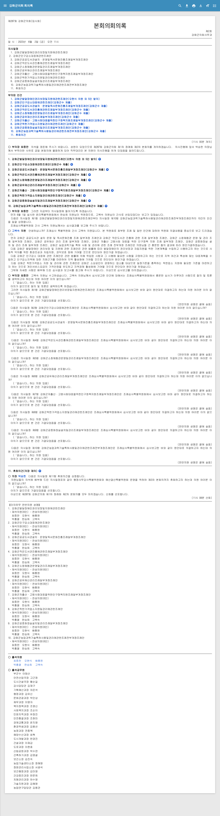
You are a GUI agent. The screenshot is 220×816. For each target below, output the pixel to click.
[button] (201, 6)
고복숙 (53, 234)
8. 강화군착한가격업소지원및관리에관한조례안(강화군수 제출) (83, 124)
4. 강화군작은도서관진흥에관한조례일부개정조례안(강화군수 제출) (86, 109)
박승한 (59, 494)
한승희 (65, 682)
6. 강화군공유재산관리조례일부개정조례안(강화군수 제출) (81, 117)
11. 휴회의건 (54, 135)
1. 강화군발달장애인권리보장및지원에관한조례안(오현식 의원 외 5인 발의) (91, 99)
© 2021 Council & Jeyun (13, 812)
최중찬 (54, 678)
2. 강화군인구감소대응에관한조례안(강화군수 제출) (77, 102)
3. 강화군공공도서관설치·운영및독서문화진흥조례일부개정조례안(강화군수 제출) (95, 106)
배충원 (76, 678)
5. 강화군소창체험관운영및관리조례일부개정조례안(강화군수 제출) (86, 113)
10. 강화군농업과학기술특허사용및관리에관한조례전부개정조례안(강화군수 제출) (94, 131)
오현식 (65, 678)
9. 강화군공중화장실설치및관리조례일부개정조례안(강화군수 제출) (86, 127)
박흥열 (54, 682)
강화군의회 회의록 (21, 5)
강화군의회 (16, 16)
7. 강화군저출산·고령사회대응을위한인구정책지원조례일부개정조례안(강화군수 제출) (97, 120)
